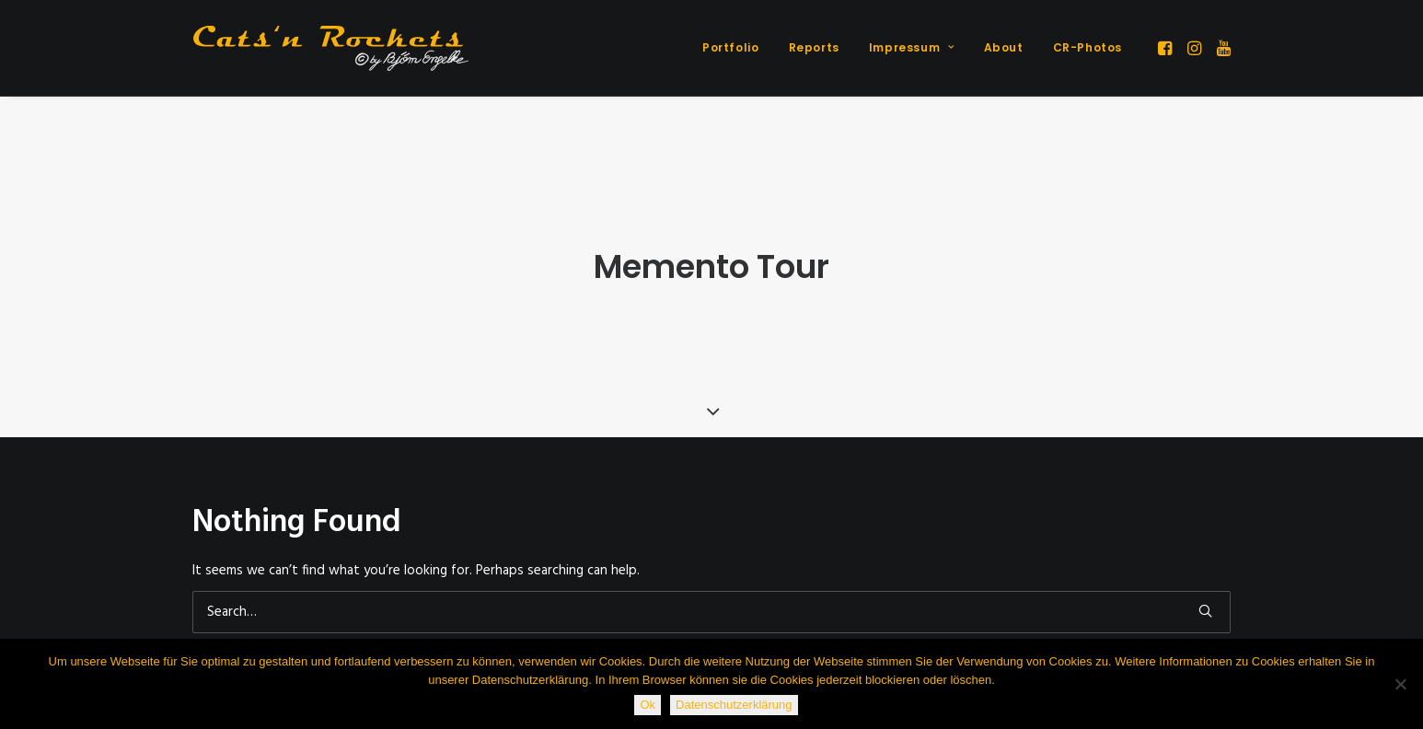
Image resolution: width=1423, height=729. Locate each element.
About (1004, 47)
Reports (814, 47)
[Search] (711, 605)
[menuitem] (730, 48)
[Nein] (1400, 684)
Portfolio (730, 47)
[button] (1166, 48)
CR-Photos (1087, 47)
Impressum (911, 47)
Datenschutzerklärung (734, 705)
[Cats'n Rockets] (330, 48)
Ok (647, 705)
